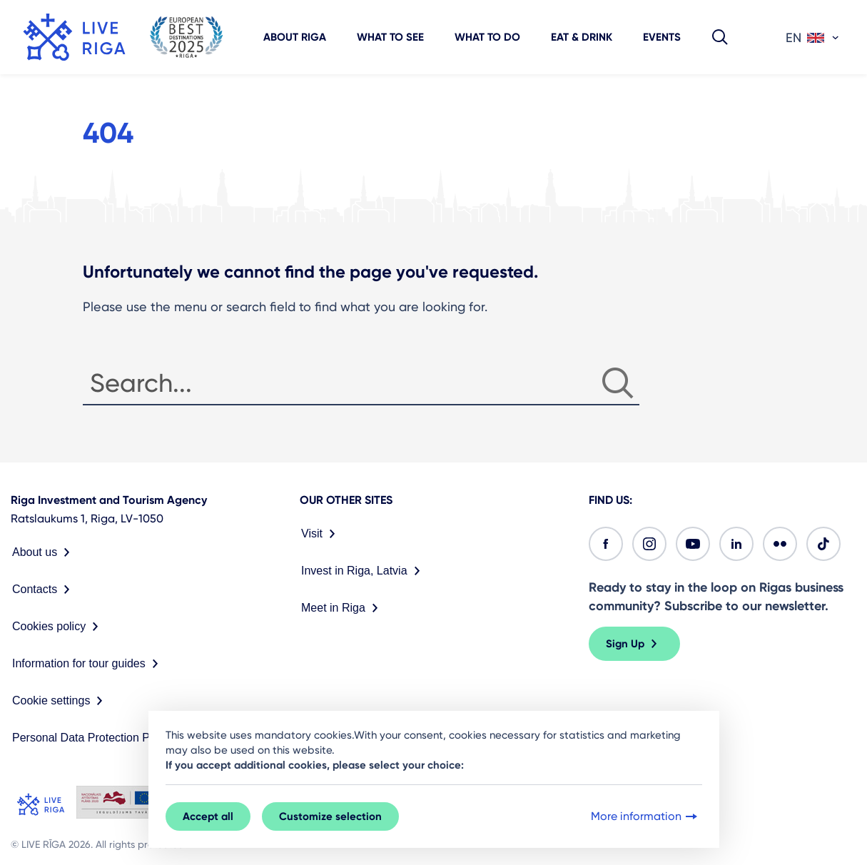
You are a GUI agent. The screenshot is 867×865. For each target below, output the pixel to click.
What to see (390, 37)
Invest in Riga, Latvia (363, 571)
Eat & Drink (581, 37)
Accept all (208, 816)
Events (662, 37)
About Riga (294, 37)
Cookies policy (58, 626)
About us (44, 552)
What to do (487, 37)
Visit (321, 533)
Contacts (44, 589)
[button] (720, 37)
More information (645, 816)
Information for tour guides (88, 663)
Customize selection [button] (330, 816)
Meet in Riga (342, 608)
